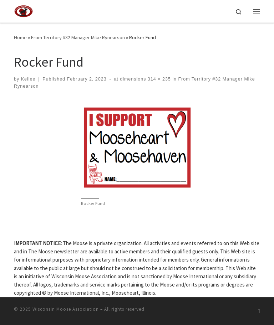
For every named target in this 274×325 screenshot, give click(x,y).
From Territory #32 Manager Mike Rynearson (78, 37)
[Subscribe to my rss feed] (259, 311)
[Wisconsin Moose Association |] (23, 10)
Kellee (28, 79)
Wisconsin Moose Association (65, 309)
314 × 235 (158, 79)
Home (20, 37)
